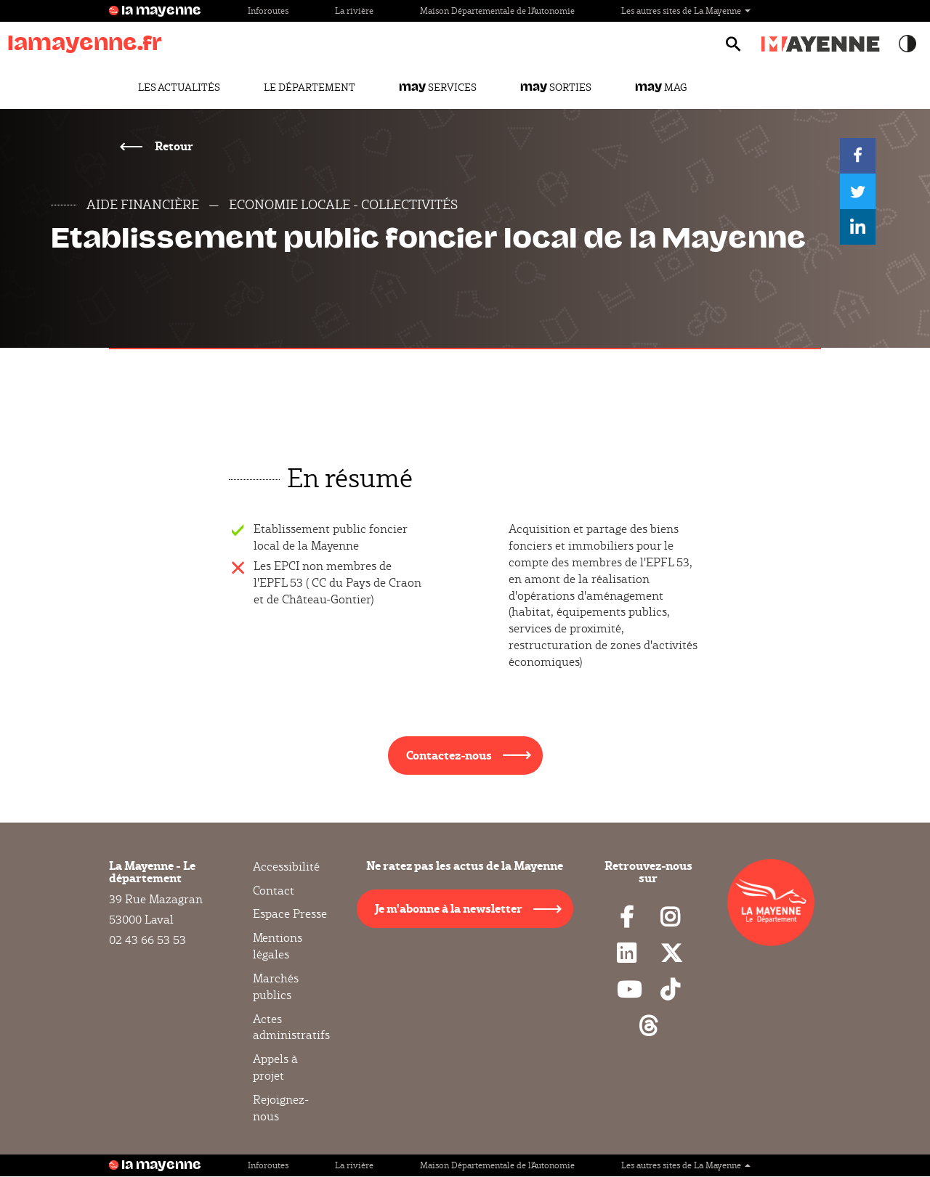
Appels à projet (275, 1067)
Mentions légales (277, 946)
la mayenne (161, 11)
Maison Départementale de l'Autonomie (497, 10)
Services (438, 87)
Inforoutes (268, 10)
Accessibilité (286, 867)
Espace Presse (290, 913)
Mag (661, 87)
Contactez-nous (449, 754)
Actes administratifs (291, 1027)
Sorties (555, 87)
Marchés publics (276, 986)
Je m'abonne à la (448, 908)
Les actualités (179, 87)
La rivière (354, 10)
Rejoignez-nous (281, 1108)
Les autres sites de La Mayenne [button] (686, 10)
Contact (273, 890)
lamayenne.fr (84, 43)
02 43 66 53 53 (147, 940)
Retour (173, 145)
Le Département (309, 87)
